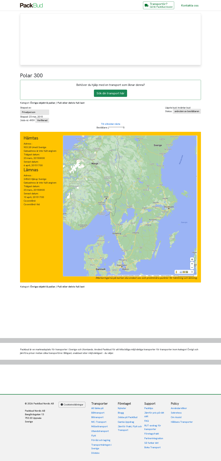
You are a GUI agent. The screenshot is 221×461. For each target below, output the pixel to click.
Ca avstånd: (30, 200)
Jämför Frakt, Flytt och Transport (130, 428)
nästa (117, 123)
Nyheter (122, 408)
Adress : (28, 143)
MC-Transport (98, 421)
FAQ (146, 420)
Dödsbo (95, 453)
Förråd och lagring (100, 440)
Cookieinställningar (72, 404)
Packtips (148, 408)
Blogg (121, 412)
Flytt (93, 435)
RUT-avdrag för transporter (152, 427)
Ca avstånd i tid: (32, 204)
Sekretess (176, 412)
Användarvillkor (179, 408)
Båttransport (97, 412)
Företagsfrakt (151, 433)
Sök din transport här (110, 93)
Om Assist (176, 417)
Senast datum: (31, 161)
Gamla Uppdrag (126, 421)
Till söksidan (107, 123)
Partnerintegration (153, 438)
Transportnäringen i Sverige (101, 446)
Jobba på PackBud (127, 417)
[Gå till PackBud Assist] (158, 5)
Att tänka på (97, 408)
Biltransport (97, 417)
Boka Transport (152, 447)
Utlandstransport (100, 431)
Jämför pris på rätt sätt (154, 414)
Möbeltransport (99, 426)
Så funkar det (151, 442)
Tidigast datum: (32, 154)
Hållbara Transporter (182, 421)
